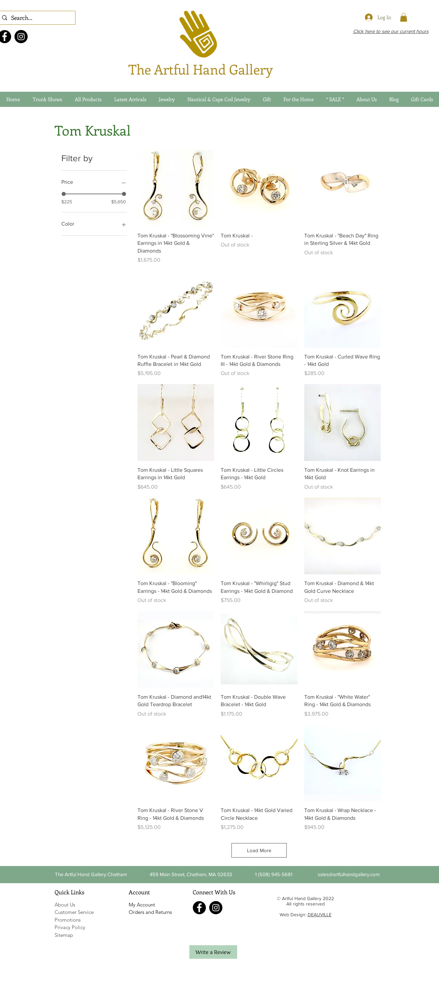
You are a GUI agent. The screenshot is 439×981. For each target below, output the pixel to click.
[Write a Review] (213, 952)
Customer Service (74, 912)
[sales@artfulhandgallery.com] (348, 874)
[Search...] (36, 18)
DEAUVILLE (320, 914)
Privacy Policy (70, 927)
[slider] (64, 194)
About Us (65, 904)
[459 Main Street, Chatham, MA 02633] (191, 874)
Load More (259, 850)
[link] (403, 17)
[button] (274, 874)
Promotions (68, 920)
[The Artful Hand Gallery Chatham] (91, 874)
